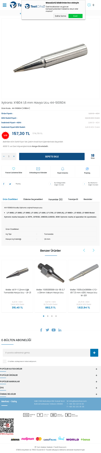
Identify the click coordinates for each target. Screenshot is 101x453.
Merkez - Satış (9, 401)
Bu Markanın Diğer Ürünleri (93, 184)
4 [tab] (56, 316)
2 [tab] (47, 316)
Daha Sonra (60, 16)
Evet (75, 16)
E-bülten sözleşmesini (16, 362)
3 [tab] (52, 316)
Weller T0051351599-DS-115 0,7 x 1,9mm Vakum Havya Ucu (50, 291)
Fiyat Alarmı (62, 173)
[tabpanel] (16, 287)
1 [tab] (43, 316)
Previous (84, 250)
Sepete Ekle (52, 156)
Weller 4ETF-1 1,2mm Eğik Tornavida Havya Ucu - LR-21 (17, 291)
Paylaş (87, 173)
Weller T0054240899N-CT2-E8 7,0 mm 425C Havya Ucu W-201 (83, 292)
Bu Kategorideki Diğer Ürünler (59, 184)
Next (93, 250)
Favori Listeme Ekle (13, 173)
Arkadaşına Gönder (38, 173)
